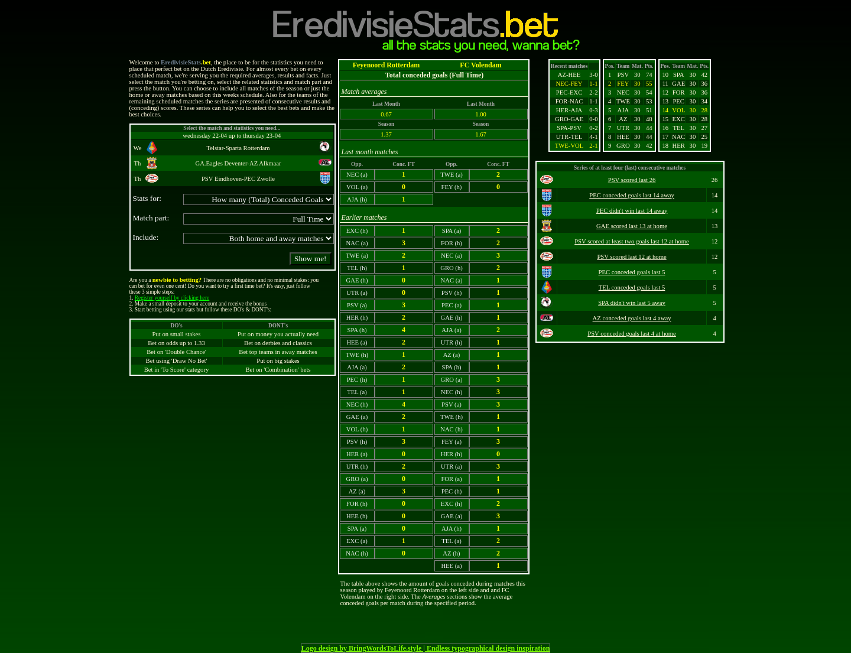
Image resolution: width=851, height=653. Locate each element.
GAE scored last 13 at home (631, 226)
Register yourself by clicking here (172, 298)
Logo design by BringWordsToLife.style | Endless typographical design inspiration (425, 648)
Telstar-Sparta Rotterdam (237, 148)
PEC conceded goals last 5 (632, 272)
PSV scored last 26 (632, 180)
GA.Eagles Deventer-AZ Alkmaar (238, 163)
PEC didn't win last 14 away (632, 210)
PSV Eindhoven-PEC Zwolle (238, 179)
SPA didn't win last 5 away (631, 303)
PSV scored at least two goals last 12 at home (631, 241)
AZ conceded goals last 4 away (632, 318)
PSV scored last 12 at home (631, 257)
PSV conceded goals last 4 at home (631, 333)
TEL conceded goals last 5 (632, 287)
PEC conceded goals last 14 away (631, 195)
